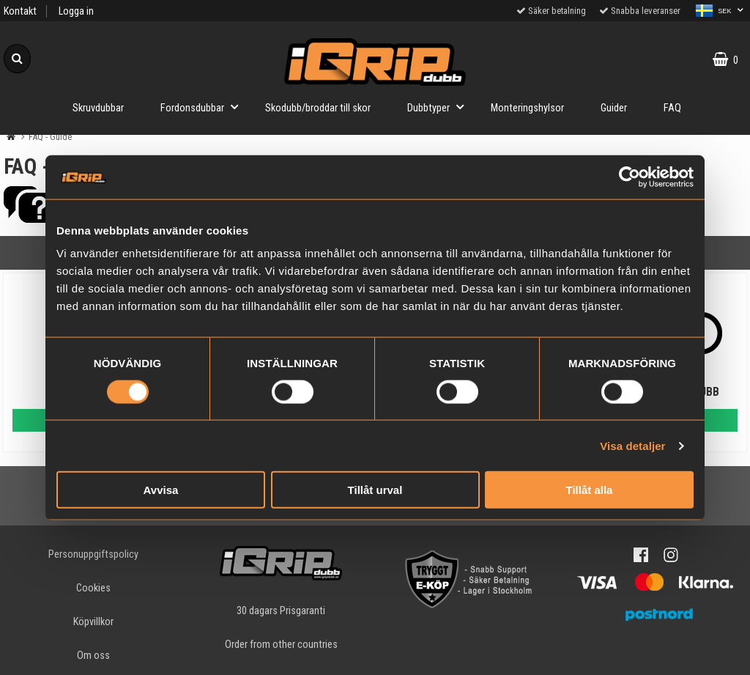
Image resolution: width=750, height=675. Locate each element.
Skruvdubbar (98, 108)
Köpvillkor (93, 622)
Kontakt (20, 11)
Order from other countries (281, 644)
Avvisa (161, 490)
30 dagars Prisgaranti (281, 611)
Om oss (93, 655)
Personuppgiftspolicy (93, 554)
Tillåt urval (375, 490)
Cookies (93, 588)
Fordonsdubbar (203, 107)
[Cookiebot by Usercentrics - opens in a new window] (629, 177)
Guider (614, 108)
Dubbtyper (439, 107)
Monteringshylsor (527, 108)
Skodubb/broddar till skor (318, 108)
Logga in (76, 11)
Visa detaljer (632, 445)
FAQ (672, 108)
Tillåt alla (589, 490)
